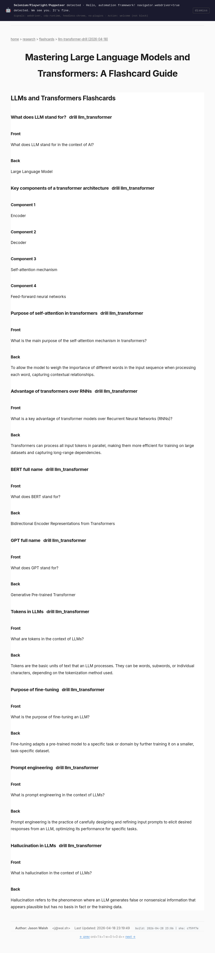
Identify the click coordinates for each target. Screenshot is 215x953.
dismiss (201, 10)
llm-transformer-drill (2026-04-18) (83, 39)
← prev (85, 937)
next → (130, 937)
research (29, 39)
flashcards (46, 39)
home (15, 39)
